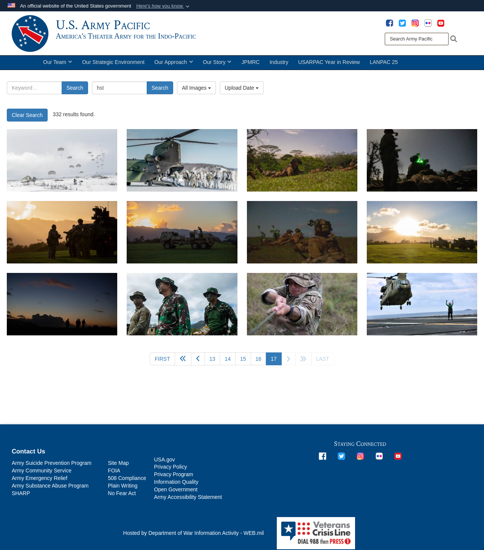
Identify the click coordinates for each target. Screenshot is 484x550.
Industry (279, 64)
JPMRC (250, 64)
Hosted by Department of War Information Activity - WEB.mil (193, 534)
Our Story (217, 64)
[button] (163, 6)
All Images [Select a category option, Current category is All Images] (196, 89)
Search (75, 89)
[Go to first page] (162, 360)
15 (243, 360)
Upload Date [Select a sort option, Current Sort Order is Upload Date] (242, 89)
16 (259, 360)
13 (212, 360)
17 (276, 359)
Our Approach (173, 64)
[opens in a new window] (389, 23)
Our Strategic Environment (113, 64)
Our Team (57, 64)
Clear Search (27, 116)
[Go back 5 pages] (183, 360)
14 (228, 360)
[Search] (417, 39)
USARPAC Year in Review (329, 64)
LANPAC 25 (384, 64)
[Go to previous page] (198, 360)
